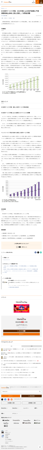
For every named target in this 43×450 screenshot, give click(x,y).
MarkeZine (4, 408)
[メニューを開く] (2, 2)
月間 (31, 346)
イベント (15, 413)
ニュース (26, 408)
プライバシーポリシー (9, 441)
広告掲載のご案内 (11, 402)
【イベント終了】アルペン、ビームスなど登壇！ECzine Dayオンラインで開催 (18, 372)
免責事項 (6, 435)
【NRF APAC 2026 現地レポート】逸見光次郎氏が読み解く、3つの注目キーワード (19, 360)
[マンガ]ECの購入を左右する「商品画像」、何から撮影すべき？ (16, 369)
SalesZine (15, 408)
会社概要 (6, 437)
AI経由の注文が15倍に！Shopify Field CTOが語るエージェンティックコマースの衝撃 (20, 377)
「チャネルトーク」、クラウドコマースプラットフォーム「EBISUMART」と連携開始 (20, 270)
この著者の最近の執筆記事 (13, 287)
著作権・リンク (7, 432)
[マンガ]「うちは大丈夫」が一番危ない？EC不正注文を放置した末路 (16, 375)
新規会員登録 (21, 331)
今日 (11, 346)
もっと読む (5, 272)
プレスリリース (6, 259)
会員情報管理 (7, 434)
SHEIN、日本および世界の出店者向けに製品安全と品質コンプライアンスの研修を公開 (20, 269)
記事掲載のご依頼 (31, 402)
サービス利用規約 (8, 439)
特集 (3, 413)
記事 (36, 408)
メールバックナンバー (21, 327)
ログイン (21, 334)
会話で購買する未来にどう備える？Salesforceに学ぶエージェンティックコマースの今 (20, 367)
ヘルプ (6, 430)
